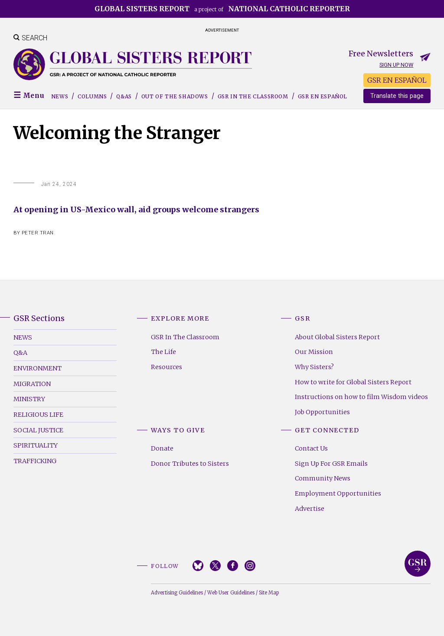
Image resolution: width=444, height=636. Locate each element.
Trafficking (34, 461)
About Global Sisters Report (337, 337)
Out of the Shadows (174, 96)
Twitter (215, 565)
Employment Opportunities (338, 493)
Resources (166, 367)
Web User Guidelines (231, 593)
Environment (37, 368)
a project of (222, 8)
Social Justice (38, 430)
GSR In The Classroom (185, 337)
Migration (32, 384)
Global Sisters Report (418, 564)
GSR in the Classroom (253, 96)
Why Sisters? (314, 367)
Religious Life (38, 415)
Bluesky (198, 565)
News (59, 96)
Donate (162, 448)
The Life (163, 352)
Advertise (309, 509)
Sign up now (396, 65)
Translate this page (397, 96)
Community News (322, 478)
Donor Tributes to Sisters (190, 463)
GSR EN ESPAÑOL (397, 80)
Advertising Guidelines (177, 593)
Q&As (123, 96)
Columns (92, 96)
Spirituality (35, 445)
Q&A (20, 353)
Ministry (29, 399)
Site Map (269, 593)
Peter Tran (38, 233)
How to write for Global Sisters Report (353, 382)
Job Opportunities (322, 412)
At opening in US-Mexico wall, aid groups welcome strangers (136, 209)
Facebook (232, 565)
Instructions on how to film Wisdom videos (361, 397)
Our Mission (314, 352)
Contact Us (311, 448)
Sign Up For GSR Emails (331, 463)
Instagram (250, 565)
